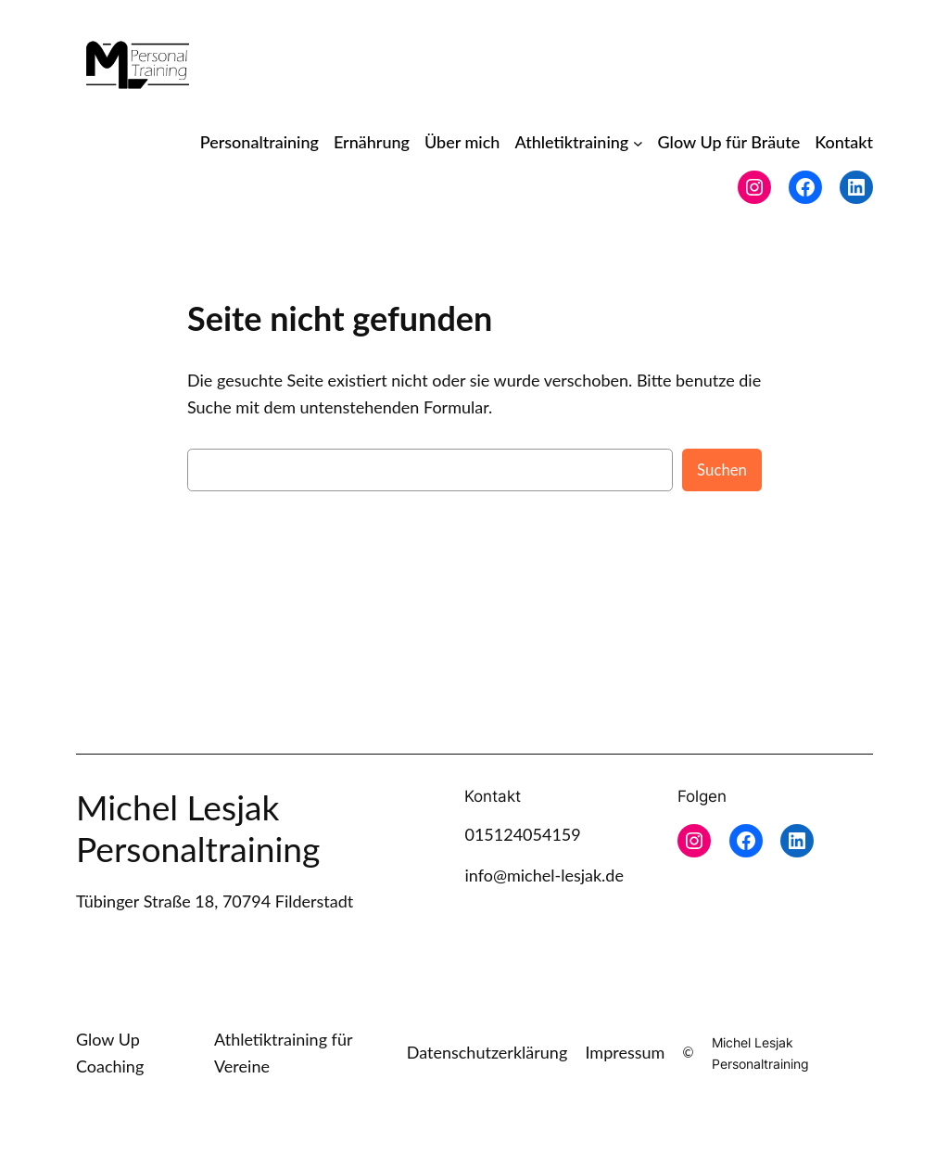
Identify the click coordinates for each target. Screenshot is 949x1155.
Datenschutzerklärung (487, 1052)
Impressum (624, 1052)
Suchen (722, 469)
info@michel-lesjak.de (544, 875)
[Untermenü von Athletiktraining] (638, 142)
